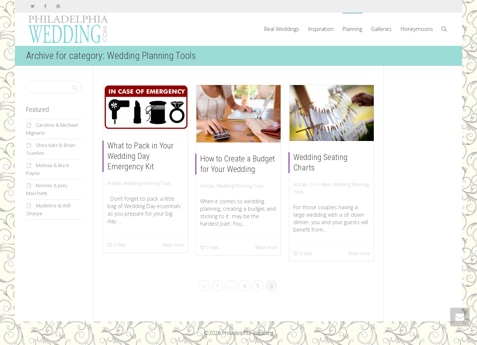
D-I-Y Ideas (320, 184)
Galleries (381, 28)
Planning (352, 28)
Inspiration (321, 28)
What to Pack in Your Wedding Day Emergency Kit (140, 156)
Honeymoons (417, 28)
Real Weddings (281, 28)
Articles (114, 183)
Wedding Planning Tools (147, 183)
